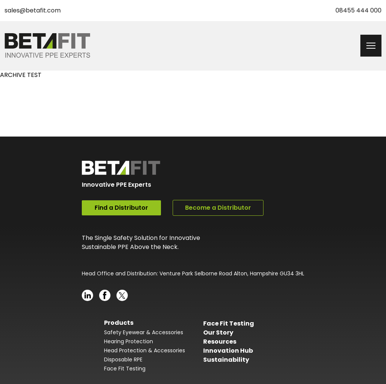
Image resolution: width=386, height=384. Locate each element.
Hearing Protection (128, 341)
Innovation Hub (228, 350)
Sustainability (226, 359)
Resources (219, 341)
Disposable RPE (123, 359)
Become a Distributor (218, 207)
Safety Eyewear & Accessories (143, 332)
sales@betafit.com (33, 10)
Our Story (218, 332)
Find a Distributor (121, 207)
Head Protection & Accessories (144, 350)
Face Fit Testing (125, 368)
